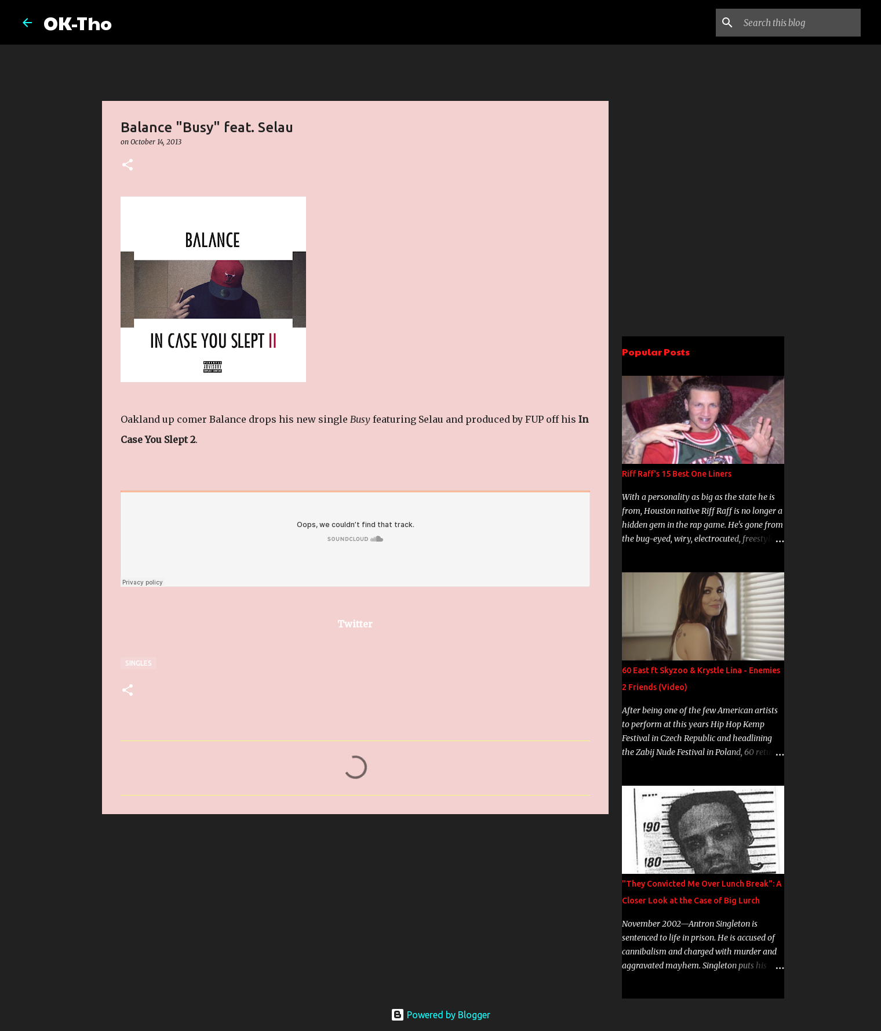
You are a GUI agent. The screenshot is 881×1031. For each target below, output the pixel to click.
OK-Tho (77, 22)
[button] (127, 165)
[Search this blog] (800, 23)
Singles (138, 663)
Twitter (355, 624)
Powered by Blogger (440, 1015)
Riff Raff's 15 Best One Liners (676, 473)
